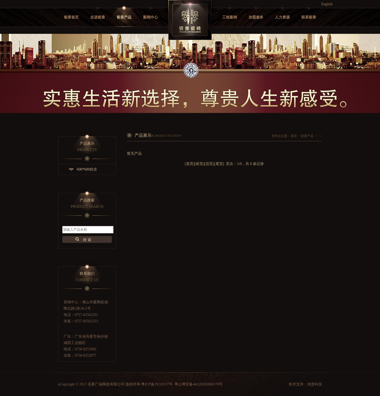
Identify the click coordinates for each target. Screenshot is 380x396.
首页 (294, 136)
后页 (209, 164)
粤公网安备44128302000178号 (198, 384)
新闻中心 (150, 17)
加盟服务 (256, 17)
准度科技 (314, 384)
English (326, 4)
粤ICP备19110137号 (157, 384)
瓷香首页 (71, 17)
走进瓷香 (97, 17)
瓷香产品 (124, 17)
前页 (199, 164)
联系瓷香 (308, 17)
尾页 (219, 164)
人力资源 (282, 17)
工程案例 (229, 17)
